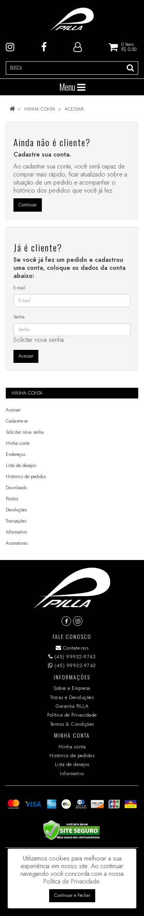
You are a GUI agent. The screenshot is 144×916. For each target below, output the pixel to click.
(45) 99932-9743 (72, 656)
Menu (72, 86)
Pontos (12, 498)
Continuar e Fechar (72, 895)
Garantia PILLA (72, 706)
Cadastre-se (17, 421)
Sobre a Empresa (72, 688)
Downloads (16, 487)
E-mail (19, 287)
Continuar (27, 204)
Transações (16, 521)
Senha (19, 316)
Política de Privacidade (72, 714)
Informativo (16, 532)
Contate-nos (72, 647)
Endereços (15, 454)
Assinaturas (17, 543)
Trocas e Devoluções (72, 697)
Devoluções (16, 509)
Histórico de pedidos (26, 476)
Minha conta (39, 109)
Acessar (74, 109)
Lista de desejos (21, 465)
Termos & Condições (72, 724)
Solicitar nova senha (38, 339)
